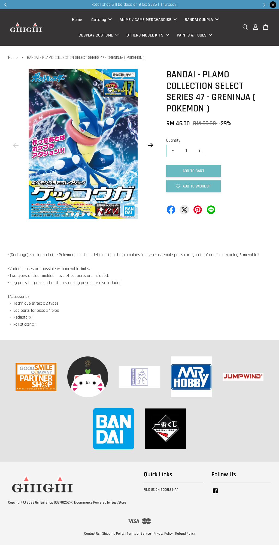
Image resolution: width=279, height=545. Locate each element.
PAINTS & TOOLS (194, 35)
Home (77, 20)
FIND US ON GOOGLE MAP (161, 490)
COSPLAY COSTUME (98, 35)
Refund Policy (185, 533)
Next (150, 145)
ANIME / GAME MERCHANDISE (148, 20)
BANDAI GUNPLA (202, 20)
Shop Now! (206, 4)
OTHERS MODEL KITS (147, 35)
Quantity (173, 140)
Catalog (101, 20)
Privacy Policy (163, 533)
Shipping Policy (113, 533)
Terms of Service (139, 533)
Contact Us (92, 533)
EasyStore (118, 502)
